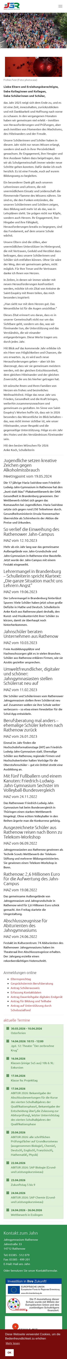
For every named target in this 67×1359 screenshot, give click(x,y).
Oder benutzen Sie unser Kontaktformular (30, 1270)
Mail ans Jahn (21, 1264)
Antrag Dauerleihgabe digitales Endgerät (37, 996)
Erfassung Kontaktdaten (26, 992)
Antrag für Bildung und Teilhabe (31, 1001)
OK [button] (9, 1352)
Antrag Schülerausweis (25, 988)
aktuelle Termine (17, 1020)
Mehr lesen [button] (13, 1343)
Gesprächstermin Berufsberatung (32, 983)
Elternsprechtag (21, 979)
